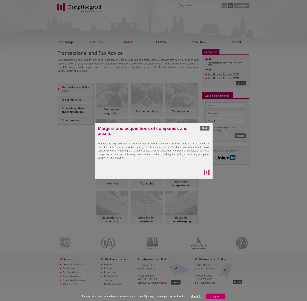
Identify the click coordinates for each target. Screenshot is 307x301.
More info (196, 296)
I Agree (215, 296)
